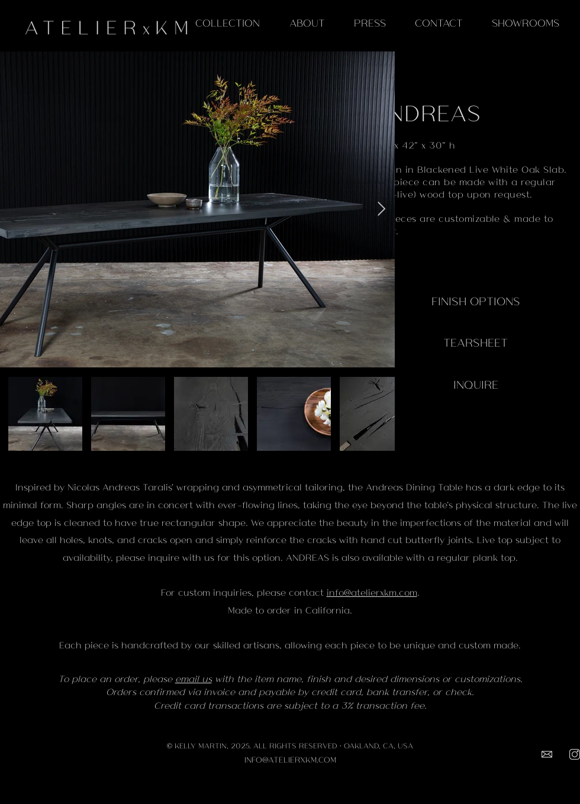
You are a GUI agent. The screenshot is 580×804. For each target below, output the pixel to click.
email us (193, 678)
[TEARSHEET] (475, 342)
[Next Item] (381, 209)
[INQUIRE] (475, 384)
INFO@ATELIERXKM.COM (290, 759)
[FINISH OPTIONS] (475, 300)
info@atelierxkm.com (372, 592)
